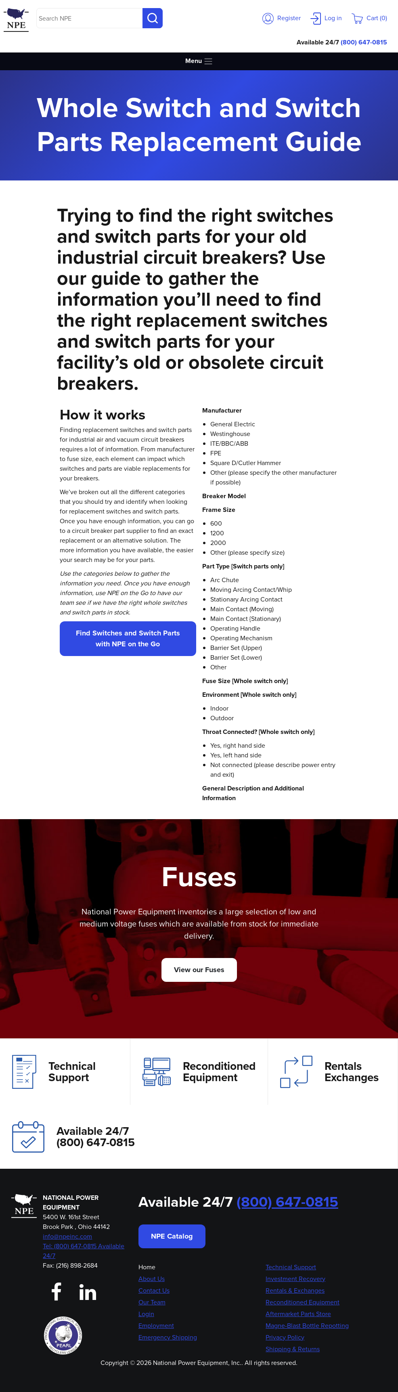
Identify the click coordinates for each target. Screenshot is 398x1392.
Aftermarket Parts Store (298, 1314)
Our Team (151, 1302)
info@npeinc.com (67, 1236)
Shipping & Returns (293, 1349)
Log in (326, 18)
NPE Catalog (172, 1236)
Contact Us (154, 1290)
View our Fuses (199, 969)
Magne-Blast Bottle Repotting (307, 1325)
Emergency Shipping (167, 1337)
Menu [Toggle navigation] (199, 61)
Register (281, 18)
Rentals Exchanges (329, 1072)
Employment (156, 1325)
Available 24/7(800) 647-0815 (73, 1136)
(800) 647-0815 (364, 42)
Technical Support (54, 1072)
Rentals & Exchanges (295, 1290)
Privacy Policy (285, 1337)
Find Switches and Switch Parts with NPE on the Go (128, 638)
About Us (151, 1278)
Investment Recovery (295, 1278)
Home (146, 1267)
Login (146, 1314)
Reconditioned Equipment (199, 1072)
